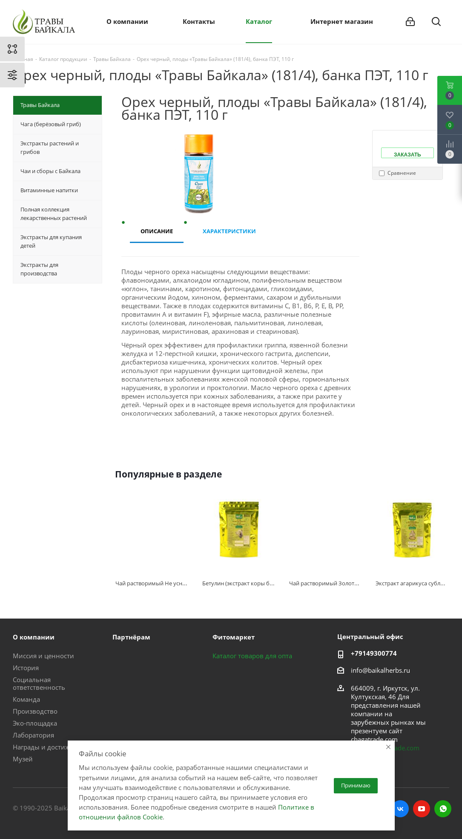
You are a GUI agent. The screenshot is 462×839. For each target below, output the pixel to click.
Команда (26, 699)
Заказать (407, 155)
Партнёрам (131, 637)
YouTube (421, 808)
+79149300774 (374, 653)
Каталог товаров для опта (252, 655)
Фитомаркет (233, 637)
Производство (35, 711)
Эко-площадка (35, 723)
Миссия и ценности (43, 655)
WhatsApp (442, 808)
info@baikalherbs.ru (380, 670)
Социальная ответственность (39, 683)
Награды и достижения (49, 747)
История (26, 667)
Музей (23, 759)
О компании (34, 637)
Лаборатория (33, 735)
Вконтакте (400, 808)
